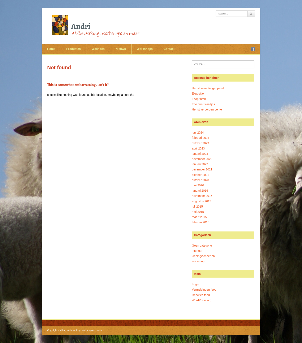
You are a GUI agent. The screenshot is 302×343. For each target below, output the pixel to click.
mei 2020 (198, 185)
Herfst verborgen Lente (207, 109)
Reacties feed (201, 295)
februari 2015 (200, 222)
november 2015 (202, 195)
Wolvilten (98, 49)
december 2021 (202, 169)
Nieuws (121, 49)
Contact (169, 49)
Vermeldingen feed (204, 289)
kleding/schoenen (203, 256)
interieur (197, 250)
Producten (73, 49)
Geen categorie (202, 245)
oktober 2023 (200, 143)
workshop (198, 261)
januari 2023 (200, 153)
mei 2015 (198, 211)
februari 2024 (200, 137)
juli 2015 (197, 206)
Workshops (145, 49)
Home (51, 49)
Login (195, 284)
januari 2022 (200, 164)
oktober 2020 (200, 180)
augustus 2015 (201, 201)
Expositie (198, 93)
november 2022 (202, 159)
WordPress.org (201, 300)
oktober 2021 (200, 175)
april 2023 (198, 148)
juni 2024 (198, 132)
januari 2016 (200, 190)
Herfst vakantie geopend (208, 88)
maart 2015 (199, 217)
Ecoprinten (199, 99)
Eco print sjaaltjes (203, 104)
